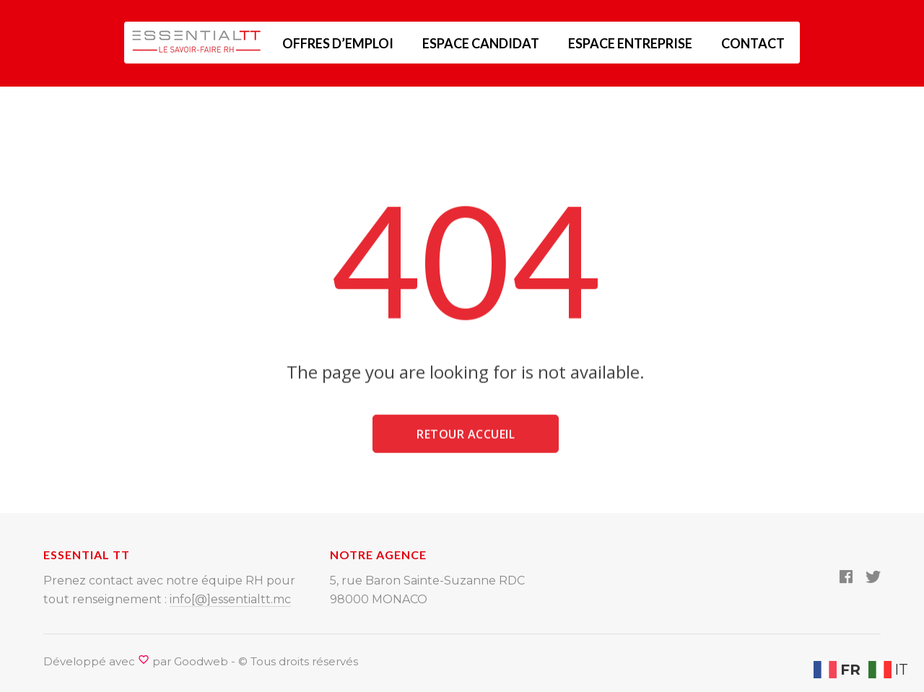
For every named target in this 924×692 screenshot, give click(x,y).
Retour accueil (466, 438)
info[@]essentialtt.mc (230, 599)
